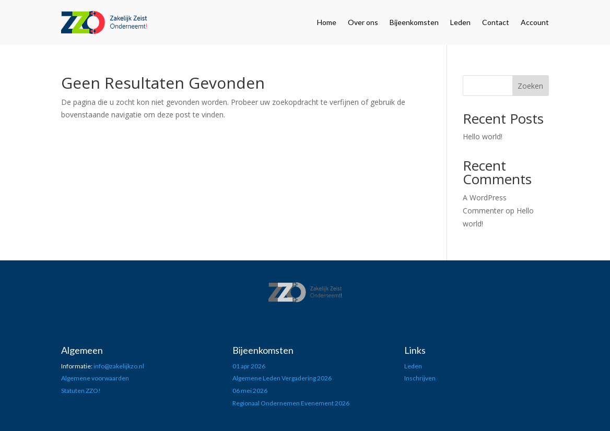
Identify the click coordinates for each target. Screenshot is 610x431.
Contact (495, 22)
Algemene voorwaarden (95, 378)
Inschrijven (420, 378)
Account (535, 22)
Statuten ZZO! (81, 390)
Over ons (363, 22)
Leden (460, 22)
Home (326, 22)
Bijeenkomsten (414, 22)
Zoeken (530, 86)
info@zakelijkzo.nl (118, 366)
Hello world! (482, 136)
